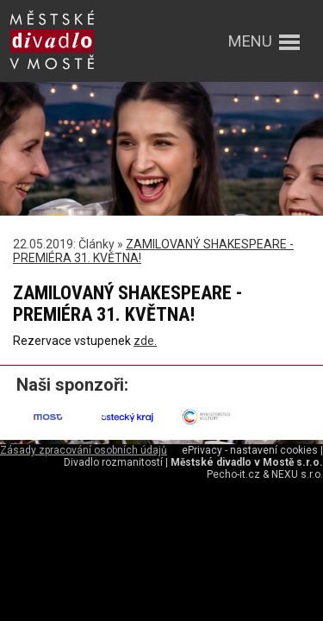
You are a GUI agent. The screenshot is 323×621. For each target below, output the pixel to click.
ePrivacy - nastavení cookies (250, 450)
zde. (145, 341)
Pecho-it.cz (233, 474)
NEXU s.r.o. (297, 474)
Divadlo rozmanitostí (113, 462)
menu (250, 41)
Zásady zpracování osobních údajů (83, 450)
